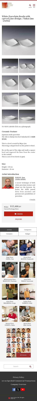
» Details (32, 200)
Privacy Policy (18, 377)
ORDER (20, 214)
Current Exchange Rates (11, 209)
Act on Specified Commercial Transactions (18, 381)
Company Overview (18, 384)
